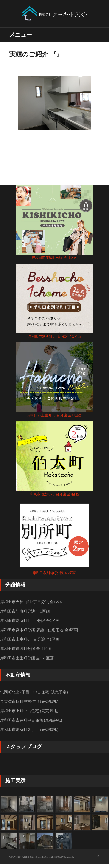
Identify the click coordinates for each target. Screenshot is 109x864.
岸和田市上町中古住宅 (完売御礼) (29, 711)
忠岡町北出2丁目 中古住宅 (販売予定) (34, 692)
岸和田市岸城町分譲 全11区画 (54, 257)
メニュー (20, 35)
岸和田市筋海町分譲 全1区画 (25, 611)
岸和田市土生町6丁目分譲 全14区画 (54, 415)
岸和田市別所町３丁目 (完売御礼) (29, 730)
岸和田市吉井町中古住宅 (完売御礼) (31, 720)
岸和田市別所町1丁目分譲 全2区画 (54, 336)
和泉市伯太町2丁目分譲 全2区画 (54, 494)
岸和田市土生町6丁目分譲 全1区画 (29, 639)
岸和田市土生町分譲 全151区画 (27, 658)
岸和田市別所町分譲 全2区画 (54, 573)
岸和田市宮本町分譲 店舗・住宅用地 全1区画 (39, 630)
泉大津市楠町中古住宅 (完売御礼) (29, 701)
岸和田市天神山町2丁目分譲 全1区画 (31, 602)
